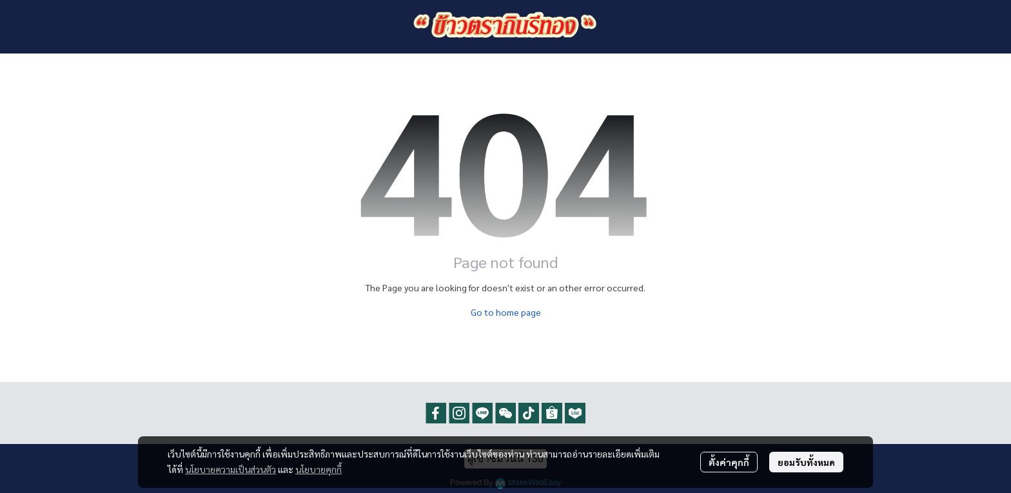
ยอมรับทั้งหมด (806, 462)
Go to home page (506, 312)
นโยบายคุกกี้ (318, 469)
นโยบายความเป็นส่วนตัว (230, 469)
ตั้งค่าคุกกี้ (729, 462)
